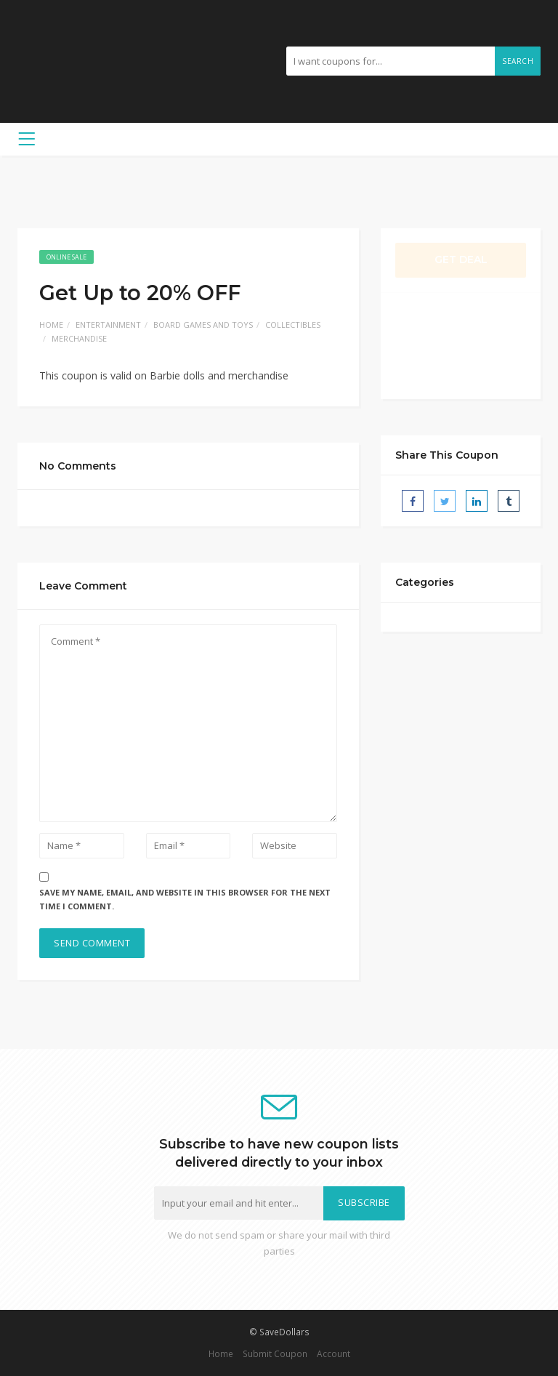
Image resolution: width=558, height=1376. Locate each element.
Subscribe (364, 1202)
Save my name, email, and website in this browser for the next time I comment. (185, 899)
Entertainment (108, 324)
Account (333, 1353)
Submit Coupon (275, 1353)
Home (51, 324)
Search (517, 61)
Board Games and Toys (203, 324)
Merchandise (79, 338)
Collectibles (292, 324)
